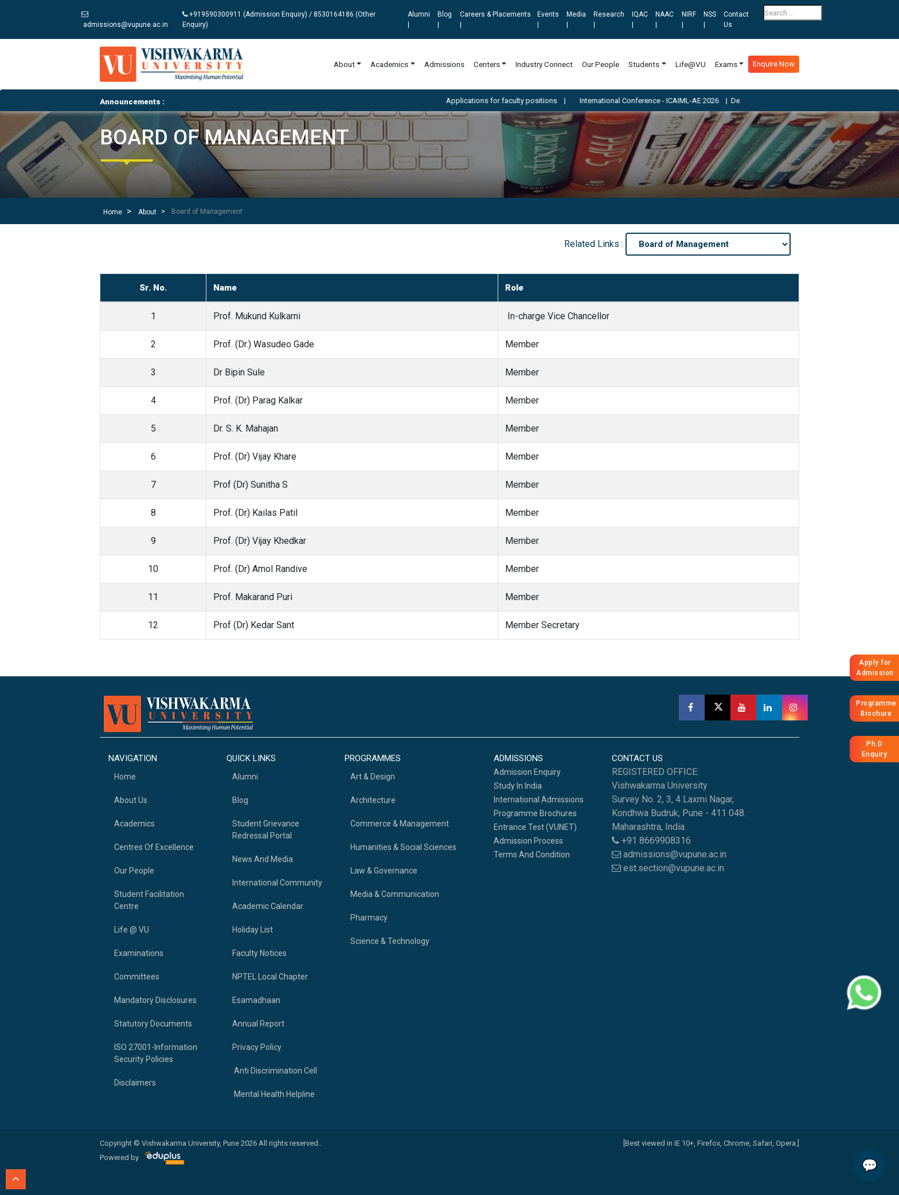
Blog (240, 800)
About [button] (344, 64)
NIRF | (689, 19)
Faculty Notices (259, 953)
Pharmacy (369, 917)
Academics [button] (389, 64)
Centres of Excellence (154, 847)
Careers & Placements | (495, 19)
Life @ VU (131, 929)
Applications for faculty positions (516, 100)
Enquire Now (774, 64)
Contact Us (736, 19)
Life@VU (690, 64)
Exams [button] (726, 64)
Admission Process (528, 840)
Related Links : (595, 243)
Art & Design (372, 776)
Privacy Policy (257, 1047)
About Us (130, 800)
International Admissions (539, 799)
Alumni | (419, 19)
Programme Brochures (535, 813)
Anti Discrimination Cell (274, 1070)
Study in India (518, 785)
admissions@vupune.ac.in (124, 20)
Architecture (373, 800)
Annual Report (258, 1023)
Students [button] (643, 64)
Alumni (245, 776)
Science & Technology (389, 941)
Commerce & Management (399, 823)
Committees (136, 976)
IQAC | (640, 19)
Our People (600, 64)
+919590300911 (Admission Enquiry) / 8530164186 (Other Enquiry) (279, 19)
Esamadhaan (256, 1000)
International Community (277, 882)
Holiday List (252, 929)
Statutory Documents (153, 1023)
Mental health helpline (273, 1094)
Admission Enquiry (527, 772)
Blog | (444, 19)
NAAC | (664, 19)
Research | (608, 19)
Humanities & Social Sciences (403, 847)
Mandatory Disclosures (155, 1000)
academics (134, 823)
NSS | (709, 19)
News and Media (262, 859)
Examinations (138, 953)
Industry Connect (544, 64)
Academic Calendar (267, 906)
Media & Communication (394, 894)
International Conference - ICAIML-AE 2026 (663, 100)
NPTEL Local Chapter (270, 976)
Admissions (444, 64)
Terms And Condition (532, 854)
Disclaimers (135, 1082)
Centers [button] (487, 64)
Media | (576, 19)
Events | (548, 19)
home (125, 776)
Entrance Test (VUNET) (535, 827)
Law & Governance (383, 870)
